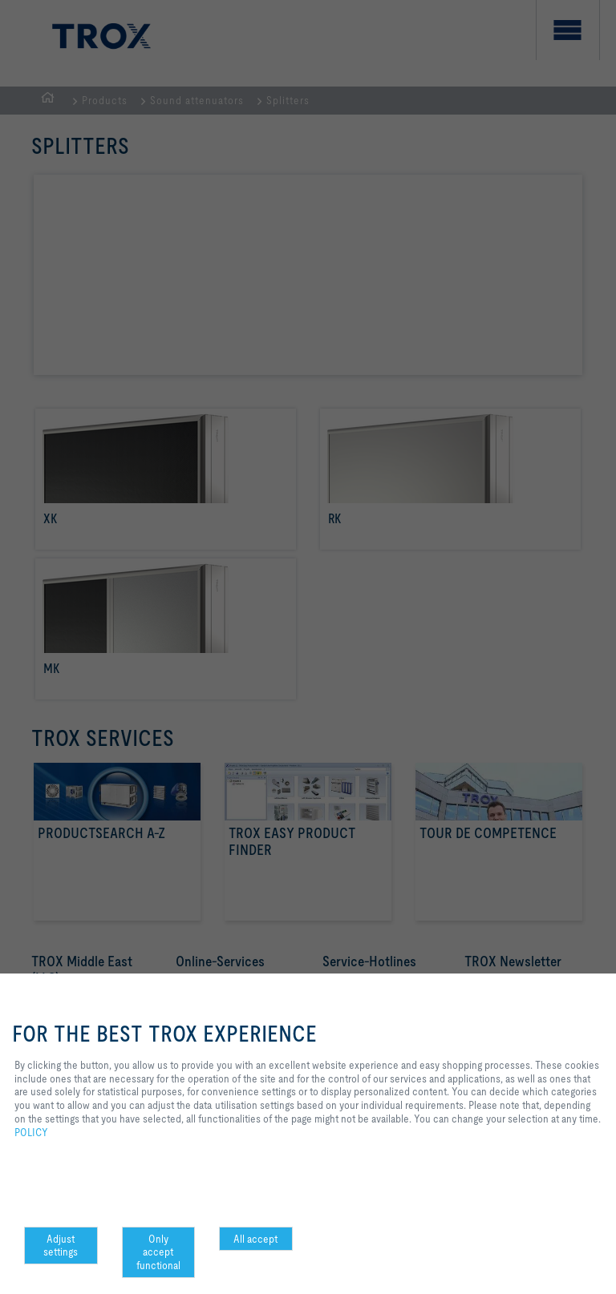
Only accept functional (158, 1252)
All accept (255, 1238)
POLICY (31, 1132)
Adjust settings (60, 1245)
